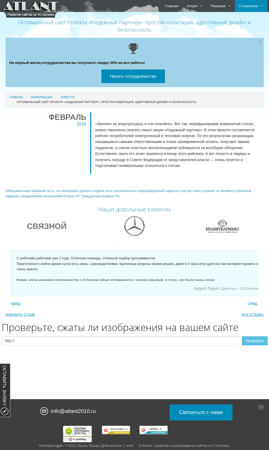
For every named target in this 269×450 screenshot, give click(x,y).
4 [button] (143, 240)
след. (253, 303)
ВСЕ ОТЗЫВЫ (253, 315)
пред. (16, 303)
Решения (218, 6)
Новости (67, 97)
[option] (47, 226)
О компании (248, 6)
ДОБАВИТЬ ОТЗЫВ (20, 315)
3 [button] (135, 240)
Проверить (254, 341)
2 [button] (127, 240)
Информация (41, 97)
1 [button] (119, 240)
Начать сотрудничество (133, 76)
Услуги (192, 6)
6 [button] (159, 240)
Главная (171, 6)
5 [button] (151, 240)
